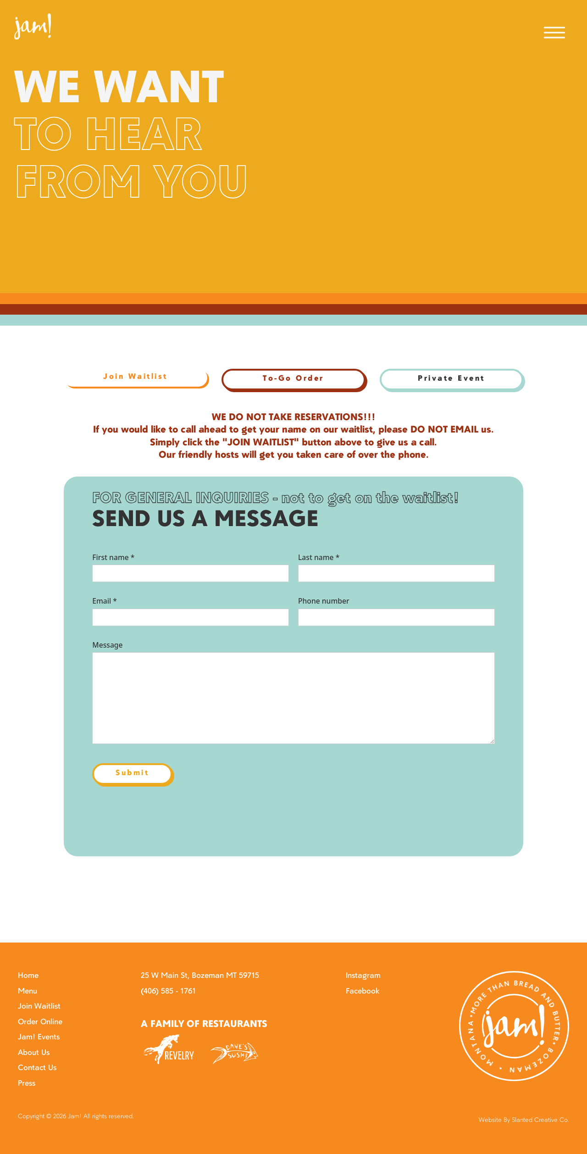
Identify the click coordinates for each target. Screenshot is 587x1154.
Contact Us (37, 1068)
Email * (104, 601)
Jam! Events (39, 1037)
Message (107, 645)
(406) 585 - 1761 (168, 991)
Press (26, 1083)
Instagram (363, 976)
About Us (34, 1053)
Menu (27, 991)
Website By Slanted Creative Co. (524, 1120)
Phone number (323, 601)
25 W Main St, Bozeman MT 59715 (200, 976)
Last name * (318, 557)
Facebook (362, 991)
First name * (113, 557)
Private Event (451, 379)
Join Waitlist (39, 1006)
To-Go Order (293, 379)
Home (28, 976)
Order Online (40, 1022)
